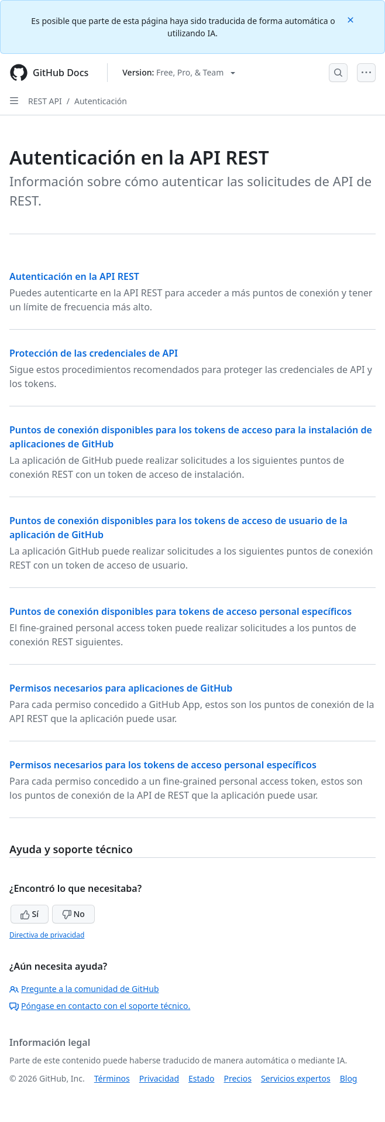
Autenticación (100, 101)
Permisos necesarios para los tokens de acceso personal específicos (163, 764)
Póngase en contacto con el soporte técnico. (99, 1005)
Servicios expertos (296, 1078)
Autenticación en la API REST (74, 276)
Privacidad (159, 1078)
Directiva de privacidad (46, 935)
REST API (45, 101)
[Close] (351, 19)
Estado (201, 1078)
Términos (112, 1078)
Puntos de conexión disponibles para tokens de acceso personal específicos (180, 611)
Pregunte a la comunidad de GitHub (84, 988)
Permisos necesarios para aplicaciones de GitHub (120, 688)
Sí (29, 913)
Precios (238, 1078)
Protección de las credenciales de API (93, 353)
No (73, 913)
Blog (349, 1078)
